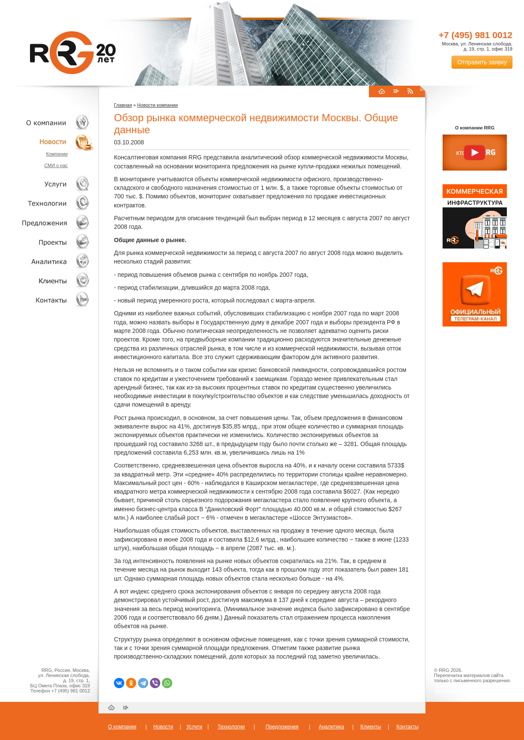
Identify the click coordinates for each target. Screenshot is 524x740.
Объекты (47, 222)
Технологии (47, 203)
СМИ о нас (56, 165)
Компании (57, 153)
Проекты (47, 242)
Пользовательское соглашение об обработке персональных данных (471, 688)
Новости (49, 141)
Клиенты (47, 280)
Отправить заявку (482, 62)
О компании (47, 122)
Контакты (47, 299)
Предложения (282, 727)
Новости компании (157, 105)
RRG (73, 52)
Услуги (47, 184)
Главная (123, 105)
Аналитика (47, 261)
